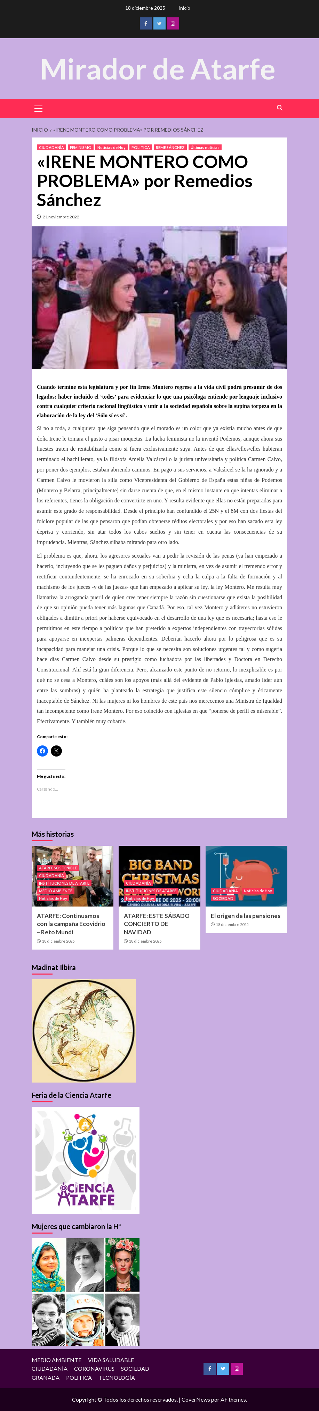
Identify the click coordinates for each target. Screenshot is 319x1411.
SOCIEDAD (223, 898)
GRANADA (45, 1377)
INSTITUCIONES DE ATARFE (64, 882)
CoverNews (196, 1399)
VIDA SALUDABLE (111, 1359)
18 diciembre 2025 (58, 941)
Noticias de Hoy (111, 147)
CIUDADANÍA (51, 147)
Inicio (184, 8)
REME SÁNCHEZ (170, 147)
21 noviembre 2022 (61, 216)
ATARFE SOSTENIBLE (58, 867)
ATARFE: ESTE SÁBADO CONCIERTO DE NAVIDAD (157, 924)
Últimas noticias (205, 147)
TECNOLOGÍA (116, 1377)
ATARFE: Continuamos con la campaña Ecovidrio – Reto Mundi (71, 924)
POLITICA (140, 147)
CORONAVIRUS (94, 1368)
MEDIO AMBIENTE (55, 890)
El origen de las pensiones (245, 915)
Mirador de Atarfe (158, 68)
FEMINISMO (80, 147)
